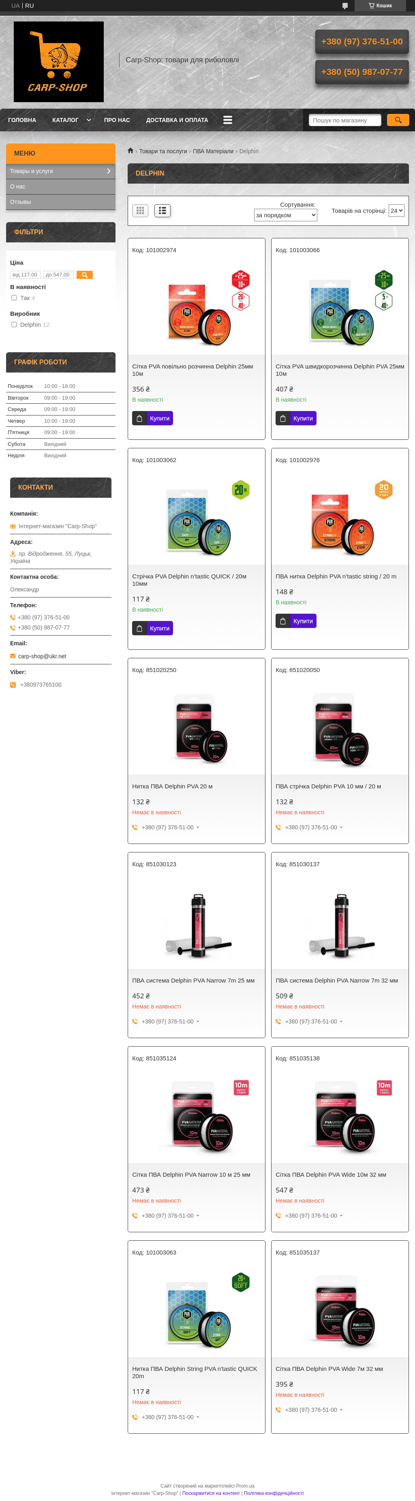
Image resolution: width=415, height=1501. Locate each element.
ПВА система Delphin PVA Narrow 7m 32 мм (337, 980)
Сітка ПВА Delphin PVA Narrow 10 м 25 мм (191, 1174)
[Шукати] (398, 120)
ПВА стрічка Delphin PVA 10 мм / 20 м (328, 786)
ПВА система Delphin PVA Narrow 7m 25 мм (193, 980)
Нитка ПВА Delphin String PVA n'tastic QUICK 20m (194, 1372)
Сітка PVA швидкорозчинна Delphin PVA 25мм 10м (340, 370)
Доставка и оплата (177, 120)
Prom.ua (245, 1486)
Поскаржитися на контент (211, 1493)
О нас (17, 186)
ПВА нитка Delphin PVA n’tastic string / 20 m (336, 576)
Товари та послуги (163, 151)
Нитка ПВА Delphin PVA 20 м (172, 786)
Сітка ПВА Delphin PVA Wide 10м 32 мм (331, 1174)
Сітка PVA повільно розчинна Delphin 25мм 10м (192, 370)
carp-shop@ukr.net (42, 656)
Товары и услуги (31, 171)
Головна (22, 120)
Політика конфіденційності (274, 1493)
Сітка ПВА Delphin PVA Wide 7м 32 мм (329, 1368)
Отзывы (20, 202)
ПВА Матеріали (213, 151)
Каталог (65, 120)
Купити (159, 418)
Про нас (117, 120)
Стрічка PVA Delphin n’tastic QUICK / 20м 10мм (189, 580)
